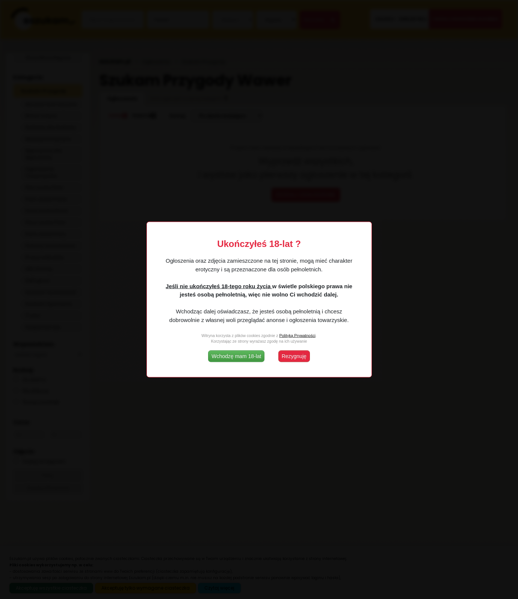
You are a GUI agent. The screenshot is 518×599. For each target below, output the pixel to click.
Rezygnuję (294, 356)
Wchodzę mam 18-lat (236, 356)
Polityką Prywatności (297, 335)
